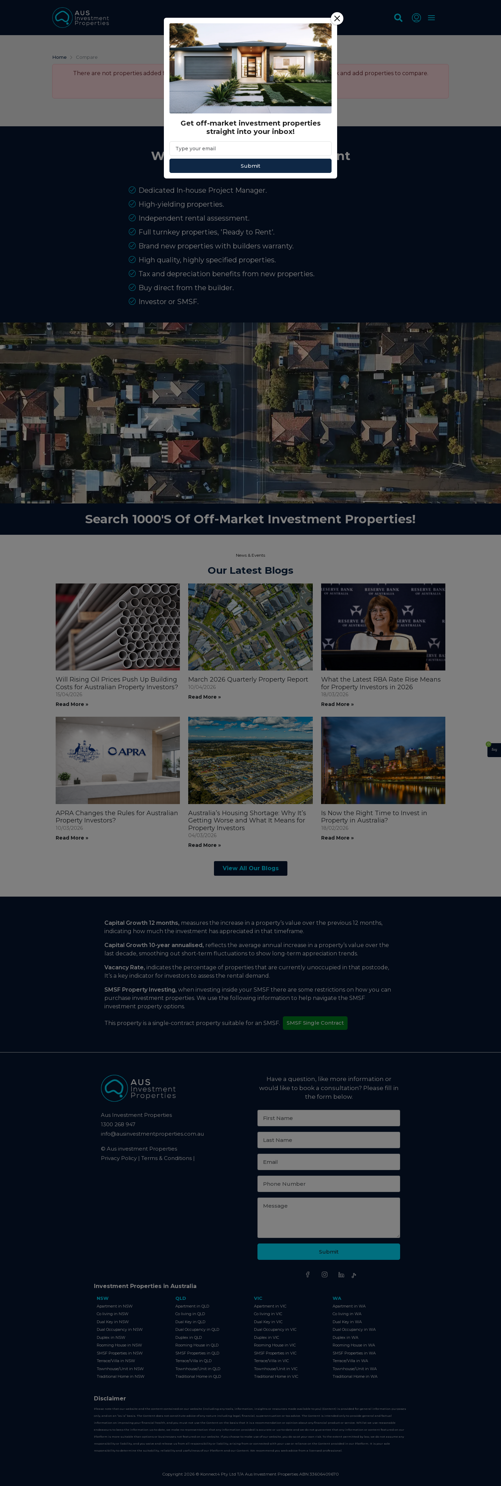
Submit (250, 165)
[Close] (337, 18)
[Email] (250, 148)
